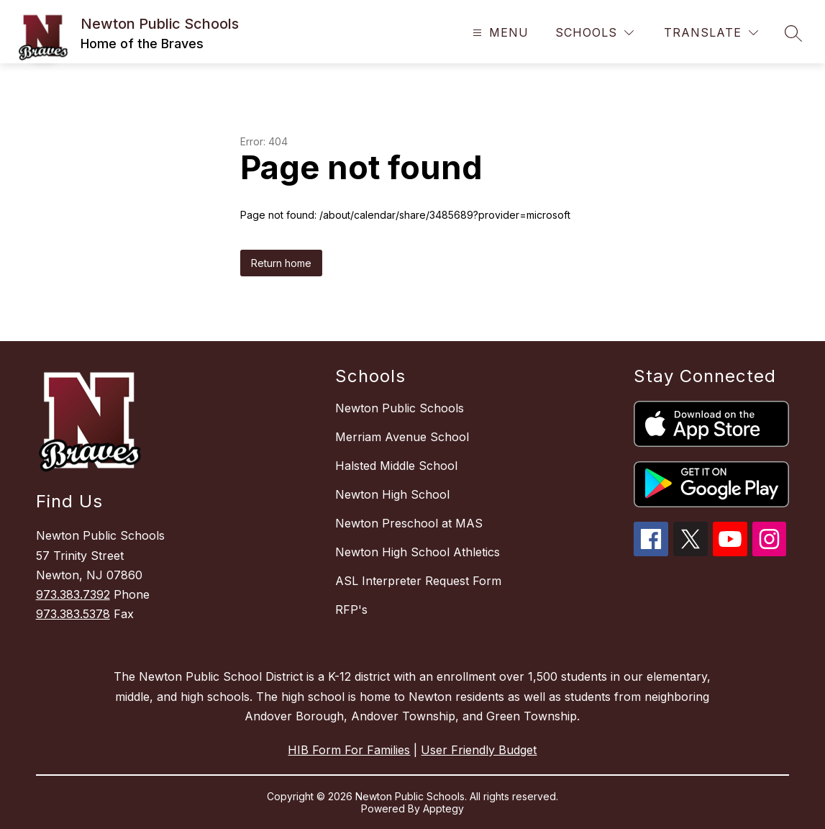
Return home (281, 263)
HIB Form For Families (349, 750)
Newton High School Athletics (417, 552)
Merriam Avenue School (402, 437)
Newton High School (392, 494)
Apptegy (443, 808)
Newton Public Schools (399, 408)
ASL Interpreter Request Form (418, 581)
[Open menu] (499, 33)
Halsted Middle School (396, 465)
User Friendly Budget (479, 750)
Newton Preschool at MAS (409, 523)
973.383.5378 (73, 614)
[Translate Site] (711, 33)
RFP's (351, 609)
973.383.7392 (73, 594)
